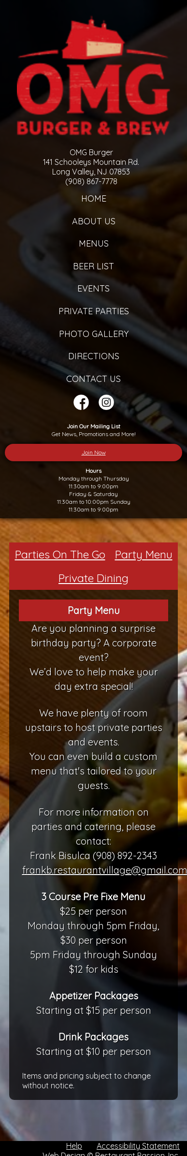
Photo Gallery (94, 333)
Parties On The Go (60, 554)
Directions (93, 356)
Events (93, 288)
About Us (93, 221)
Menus (94, 243)
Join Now (94, 452)
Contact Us (93, 378)
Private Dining (93, 578)
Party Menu (144, 554)
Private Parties (93, 311)
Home (93, 198)
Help (74, 1146)
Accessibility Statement (138, 1146)
